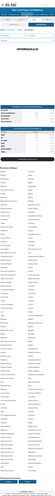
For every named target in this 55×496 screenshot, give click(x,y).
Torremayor (31, 415)
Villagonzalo (31, 452)
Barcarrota (4, 197)
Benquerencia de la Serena (9, 201)
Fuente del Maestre (6, 264)
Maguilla (30, 319)
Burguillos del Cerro (7, 208)
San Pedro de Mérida (34, 393)
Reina (29, 378)
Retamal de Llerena (34, 382)
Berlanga (31, 201)
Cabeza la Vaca (5, 212)
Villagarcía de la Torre (7, 452)
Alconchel (31, 179)
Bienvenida (4, 205)
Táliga (2, 411)
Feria (29, 253)
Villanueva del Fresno (7, 459)
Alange (30, 175)
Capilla (3, 223)
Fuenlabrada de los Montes (36, 256)
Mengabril (31, 330)
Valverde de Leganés (7, 445)
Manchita (3, 326)
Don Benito (31, 242)
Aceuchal (31, 171)
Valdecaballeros (5, 426)
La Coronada (32, 293)
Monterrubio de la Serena (8, 341)
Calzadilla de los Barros (35, 216)
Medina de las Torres (7, 330)
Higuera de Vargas (6, 282)
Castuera (31, 230)
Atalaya (30, 190)
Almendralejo (32, 186)
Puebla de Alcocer (6, 363)
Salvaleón (3, 389)
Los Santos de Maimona (35, 315)
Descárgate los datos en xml (28, 159)
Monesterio (4, 338)
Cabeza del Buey (33, 208)
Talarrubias (4, 408)
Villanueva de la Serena (35, 456)
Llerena (30, 312)
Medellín (30, 326)
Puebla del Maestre (34, 367)
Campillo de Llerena (34, 219)
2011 (34, 19)
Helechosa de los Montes (8, 275)
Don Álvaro (4, 242)
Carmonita (31, 223)
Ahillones (3, 175)
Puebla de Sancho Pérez (8, 374)
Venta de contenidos (16, 493)
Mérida (3, 334)
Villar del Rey (32, 459)
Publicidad (26, 493)
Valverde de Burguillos (35, 441)
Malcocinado (4, 323)
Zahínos (30, 467)
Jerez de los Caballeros (8, 290)
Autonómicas (41, 25)
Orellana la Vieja (5, 356)
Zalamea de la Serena (7, 470)
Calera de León (5, 216)
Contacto (7, 493)
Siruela (3, 404)
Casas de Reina (32, 227)
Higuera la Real (32, 282)
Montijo (30, 341)
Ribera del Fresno (6, 386)
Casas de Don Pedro (7, 227)
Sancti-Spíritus (5, 393)
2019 (7, 19)
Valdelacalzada (32, 426)
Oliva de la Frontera (6, 349)
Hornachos (31, 286)
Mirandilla (31, 334)
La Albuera (31, 290)
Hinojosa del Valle (6, 286)
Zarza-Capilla (32, 470)
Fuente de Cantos (6, 260)
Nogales (30, 345)
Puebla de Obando (33, 371)
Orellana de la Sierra (34, 352)
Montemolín (31, 338)
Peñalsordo (4, 360)
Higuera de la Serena (7, 278)
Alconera (3, 182)
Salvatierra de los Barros (35, 389)
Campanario (4, 219)
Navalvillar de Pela (6, 345)
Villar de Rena (5, 463)
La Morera (31, 301)
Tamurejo (31, 411)
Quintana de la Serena (7, 378)
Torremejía (4, 419)
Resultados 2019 (26, 14)
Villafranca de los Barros (35, 448)
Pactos (36, 14)
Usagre (30, 422)
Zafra (2, 467)
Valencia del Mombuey (7, 434)
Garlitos (30, 267)
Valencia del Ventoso (34, 434)
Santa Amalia (5, 397)
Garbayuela (4, 267)
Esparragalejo (5, 249)
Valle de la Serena (6, 437)
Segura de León (33, 400)
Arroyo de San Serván (7, 190)
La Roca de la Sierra (7, 308)
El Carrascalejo (5, 245)
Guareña (30, 271)
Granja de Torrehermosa (8, 271)
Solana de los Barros (34, 404)
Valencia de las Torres (34, 430)
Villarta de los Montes (34, 463)
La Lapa (3, 301)
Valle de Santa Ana (6, 441)
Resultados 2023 (14, 14)
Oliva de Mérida (32, 349)
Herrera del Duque (33, 275)
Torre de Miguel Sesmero (8, 415)
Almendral (4, 186)
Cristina (30, 238)
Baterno (30, 197)
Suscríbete (45, 5)
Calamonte (31, 212)
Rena (2, 382)
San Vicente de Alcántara (8, 400)
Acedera (3, 171)
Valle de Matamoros (34, 437)
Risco (29, 386)
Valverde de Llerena (34, 445)
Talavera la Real (33, 408)
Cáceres (27, 482)
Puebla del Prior (5, 371)
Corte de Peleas (5, 238)
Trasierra (31, 419)
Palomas (30, 356)
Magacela (3, 319)
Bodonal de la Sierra (34, 205)
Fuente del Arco (33, 260)
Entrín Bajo (31, 245)
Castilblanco (4, 230)
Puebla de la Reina (6, 367)
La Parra (30, 304)
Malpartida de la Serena (35, 323)
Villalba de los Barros (7, 456)
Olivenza (3, 352)
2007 (47, 19)
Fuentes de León (33, 264)
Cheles (3, 234)
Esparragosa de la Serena (8, 253)
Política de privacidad (42, 493)
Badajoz (30, 194)
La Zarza (30, 308)
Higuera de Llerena (34, 278)
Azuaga (3, 194)
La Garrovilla (4, 297)
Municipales (14, 25)
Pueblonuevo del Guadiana (36, 374)
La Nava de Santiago (7, 304)
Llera (2, 312)
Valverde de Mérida (6, 448)
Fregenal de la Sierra (7, 256)
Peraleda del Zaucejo (34, 360)
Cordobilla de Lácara (34, 234)
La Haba (30, 297)
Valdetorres (4, 430)
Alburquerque (5, 179)
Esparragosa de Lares (34, 249)
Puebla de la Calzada (34, 363)
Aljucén (30, 182)
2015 (21, 19)
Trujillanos (4, 422)
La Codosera (4, 293)
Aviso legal (32, 493)
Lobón (2, 315)
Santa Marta (31, 397)
